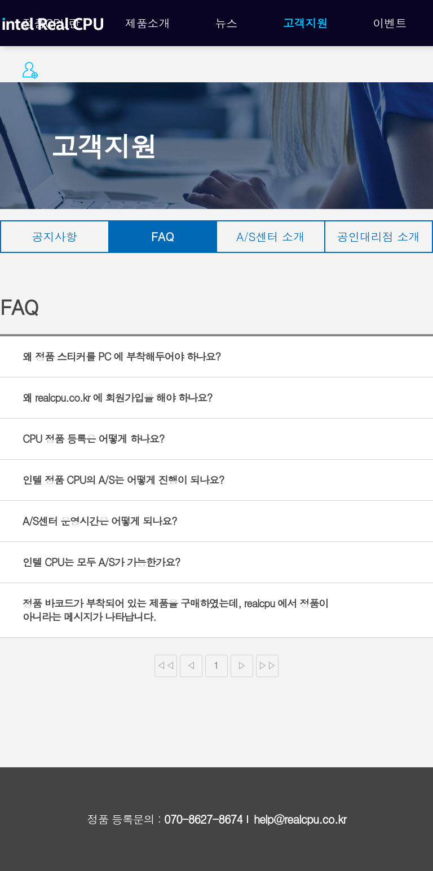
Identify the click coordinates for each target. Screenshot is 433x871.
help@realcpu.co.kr (300, 819)
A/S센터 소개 (270, 236)
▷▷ (267, 665)
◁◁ (166, 665)
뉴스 (226, 23)
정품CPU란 (51, 23)
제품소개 (147, 23)
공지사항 (54, 236)
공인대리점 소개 (378, 236)
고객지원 (305, 23)
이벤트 (390, 23)
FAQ (162, 236)
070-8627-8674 (203, 819)
